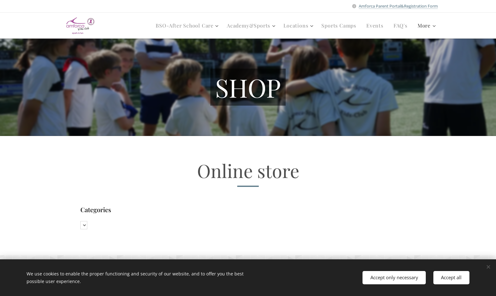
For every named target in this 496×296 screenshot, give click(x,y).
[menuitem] (188, 26)
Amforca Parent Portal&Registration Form (398, 6)
